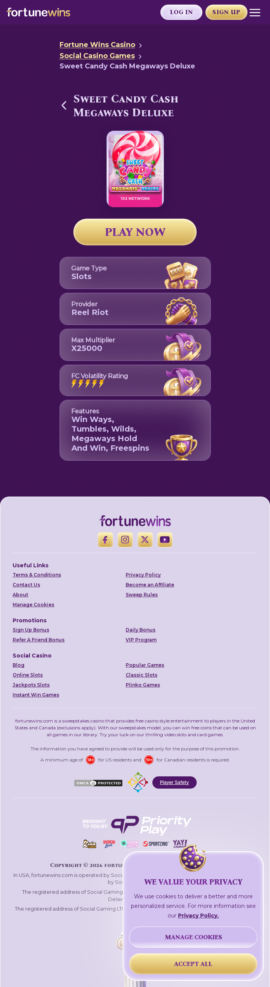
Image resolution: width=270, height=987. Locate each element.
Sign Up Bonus (31, 630)
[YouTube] (165, 539)
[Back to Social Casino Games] (64, 105)
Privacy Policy (143, 575)
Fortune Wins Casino (97, 45)
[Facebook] (105, 539)
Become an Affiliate (150, 585)
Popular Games (145, 665)
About (20, 594)
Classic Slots (141, 675)
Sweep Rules (142, 594)
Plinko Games (143, 685)
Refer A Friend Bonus (39, 640)
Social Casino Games (97, 56)
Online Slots (28, 675)
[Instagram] (125, 539)
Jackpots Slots (31, 685)
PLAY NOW (135, 232)
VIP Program (141, 640)
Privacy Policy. (198, 915)
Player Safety (174, 782)
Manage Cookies (33, 604)
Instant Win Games (36, 695)
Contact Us (26, 585)
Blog (18, 665)
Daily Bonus (140, 630)
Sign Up (226, 12)
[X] (145, 539)
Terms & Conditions (37, 575)
